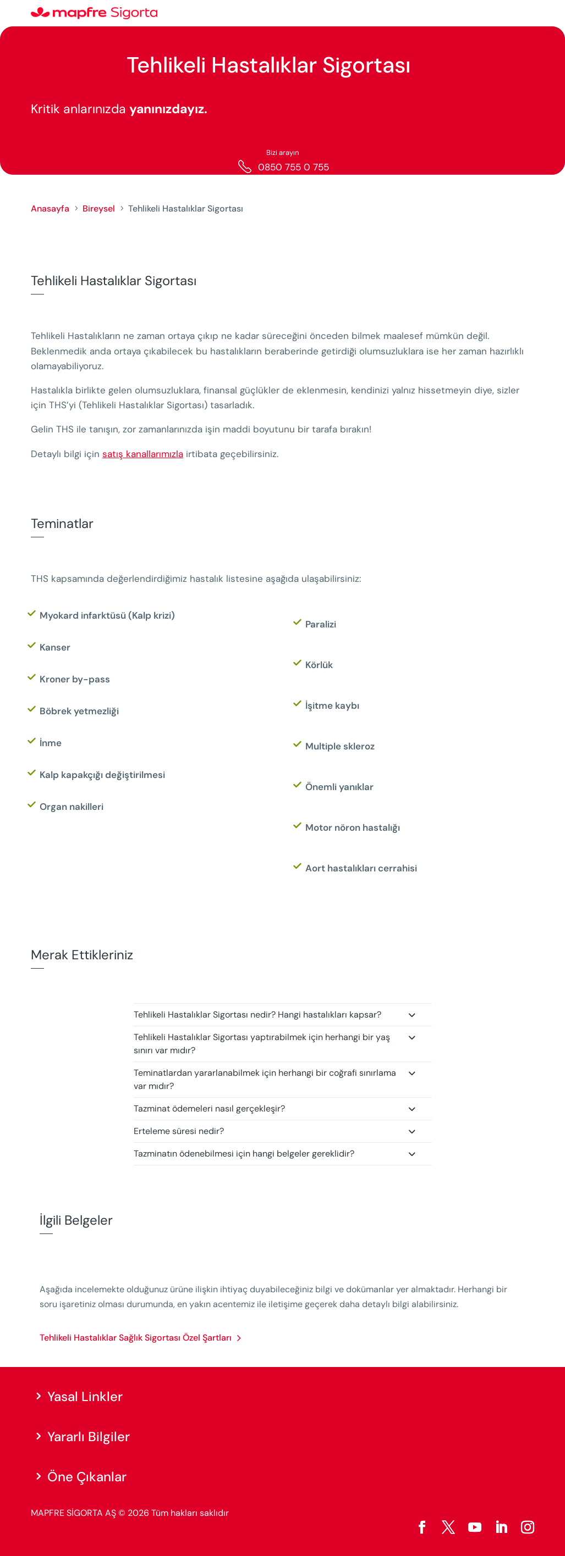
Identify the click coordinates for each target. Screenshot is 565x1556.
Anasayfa (50, 208)
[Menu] (527, 14)
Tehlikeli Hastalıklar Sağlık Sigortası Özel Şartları (136, 1337)
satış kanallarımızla (142, 454)
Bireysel (99, 208)
